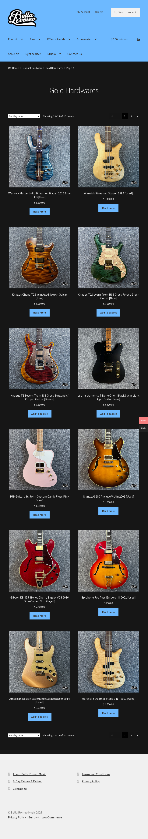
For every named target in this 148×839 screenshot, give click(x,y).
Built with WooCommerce (45, 817)
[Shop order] (24, 116)
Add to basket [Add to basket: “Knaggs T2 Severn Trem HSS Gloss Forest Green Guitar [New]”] (108, 312)
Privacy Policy (91, 781)
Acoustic (13, 54)
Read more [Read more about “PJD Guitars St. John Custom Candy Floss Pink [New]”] (39, 514)
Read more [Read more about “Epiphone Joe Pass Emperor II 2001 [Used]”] (108, 612)
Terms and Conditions (96, 774)
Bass (33, 39)
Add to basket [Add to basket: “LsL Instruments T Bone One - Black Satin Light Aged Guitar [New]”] (108, 413)
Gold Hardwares (54, 68)
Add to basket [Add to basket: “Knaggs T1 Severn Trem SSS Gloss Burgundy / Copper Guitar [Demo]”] (39, 413)
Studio (52, 54)
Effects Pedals (56, 39)
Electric (13, 39)
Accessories (84, 39)
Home (15, 68)
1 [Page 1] (118, 116)
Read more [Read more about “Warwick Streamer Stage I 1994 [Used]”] (108, 208)
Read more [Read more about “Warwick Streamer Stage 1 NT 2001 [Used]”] (108, 713)
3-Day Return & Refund (27, 781)
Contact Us (74, 54)
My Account (83, 12)
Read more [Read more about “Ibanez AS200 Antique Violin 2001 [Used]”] (108, 511)
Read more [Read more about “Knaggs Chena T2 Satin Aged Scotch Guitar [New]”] (39, 312)
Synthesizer (33, 54)
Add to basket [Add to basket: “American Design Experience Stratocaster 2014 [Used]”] (39, 716)
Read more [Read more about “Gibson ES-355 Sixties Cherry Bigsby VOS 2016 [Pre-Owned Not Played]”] (39, 615)
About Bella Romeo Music (29, 774)
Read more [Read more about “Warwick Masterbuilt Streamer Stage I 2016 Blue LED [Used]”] (39, 211)
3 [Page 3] (131, 116)
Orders (99, 12)
